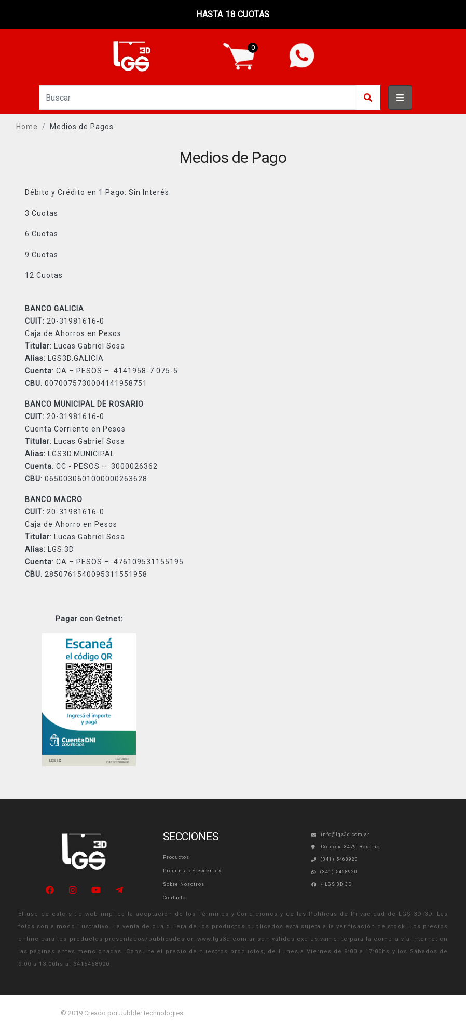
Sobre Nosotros (183, 884)
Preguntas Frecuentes (192, 870)
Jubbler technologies (151, 1013)
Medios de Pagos (82, 126)
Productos (176, 857)
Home (27, 126)
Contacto (174, 897)
